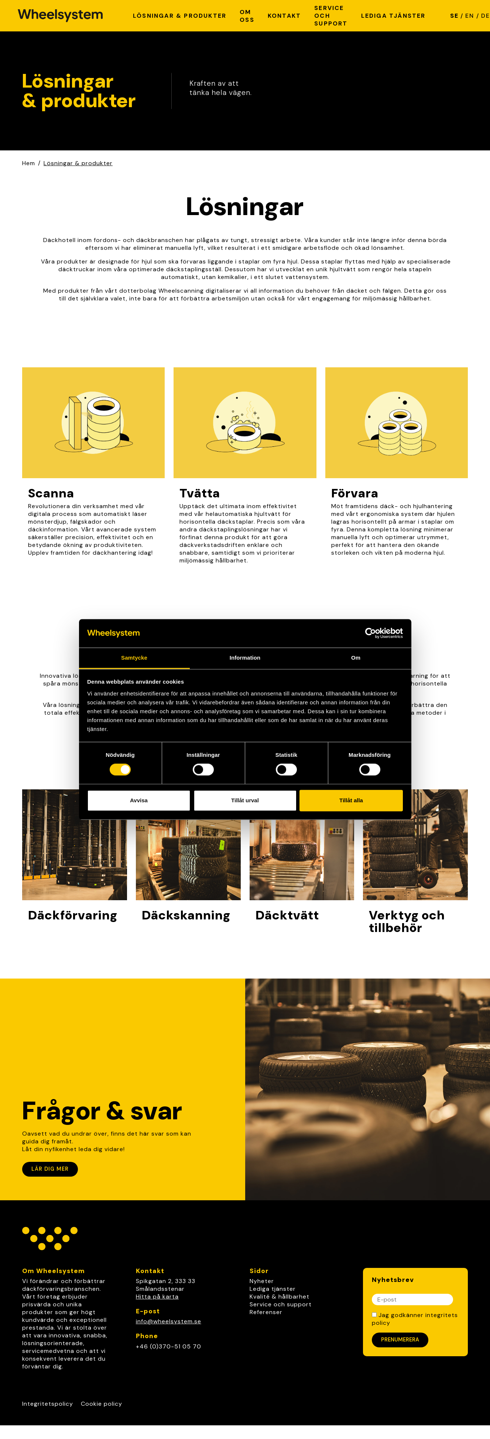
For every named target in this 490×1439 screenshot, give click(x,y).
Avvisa (139, 800)
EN (469, 16)
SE (454, 16)
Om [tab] (355, 657)
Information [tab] (245, 657)
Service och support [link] (281, 1304)
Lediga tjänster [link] (273, 1289)
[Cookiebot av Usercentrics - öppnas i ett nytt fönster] (370, 633)
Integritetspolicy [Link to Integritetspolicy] (47, 1404)
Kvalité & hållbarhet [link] (279, 1296)
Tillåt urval (245, 800)
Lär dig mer (50, 1169)
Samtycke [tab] (134, 657)
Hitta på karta (157, 1296)
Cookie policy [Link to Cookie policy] (101, 1404)
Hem (28, 163)
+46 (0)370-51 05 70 (168, 1346)
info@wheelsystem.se (168, 1321)
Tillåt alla (351, 800)
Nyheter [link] (262, 1281)
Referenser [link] (266, 1312)
